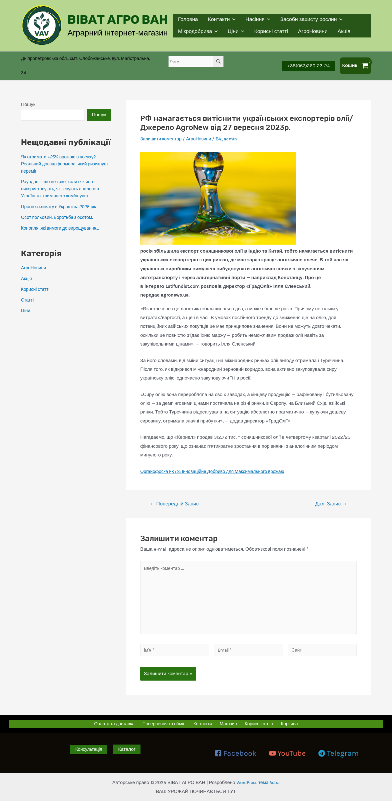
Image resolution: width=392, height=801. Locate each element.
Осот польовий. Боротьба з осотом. (59, 212)
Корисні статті (272, 31)
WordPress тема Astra (258, 783)
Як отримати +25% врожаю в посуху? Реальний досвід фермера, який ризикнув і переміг (61, 159)
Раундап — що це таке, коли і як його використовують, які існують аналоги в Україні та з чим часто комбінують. (63, 183)
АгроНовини (314, 31)
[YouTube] (287, 753)
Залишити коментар (162, 133)
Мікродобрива (198, 31)
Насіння (259, 19)
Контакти (222, 19)
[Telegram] (338, 753)
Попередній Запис (174, 498)
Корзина (287, 723)
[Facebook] (236, 753)
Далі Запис (331, 498)
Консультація (88, 749)
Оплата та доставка (118, 723)
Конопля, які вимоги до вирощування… (63, 223)
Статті (27, 295)
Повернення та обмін (167, 723)
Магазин (229, 723)
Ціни (236, 31)
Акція (346, 31)
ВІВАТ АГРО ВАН (118, 19)
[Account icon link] (88, 63)
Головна (188, 19)
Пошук (28, 99)
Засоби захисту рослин (313, 19)
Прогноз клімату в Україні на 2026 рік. (62, 201)
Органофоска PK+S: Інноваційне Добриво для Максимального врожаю (217, 466)
